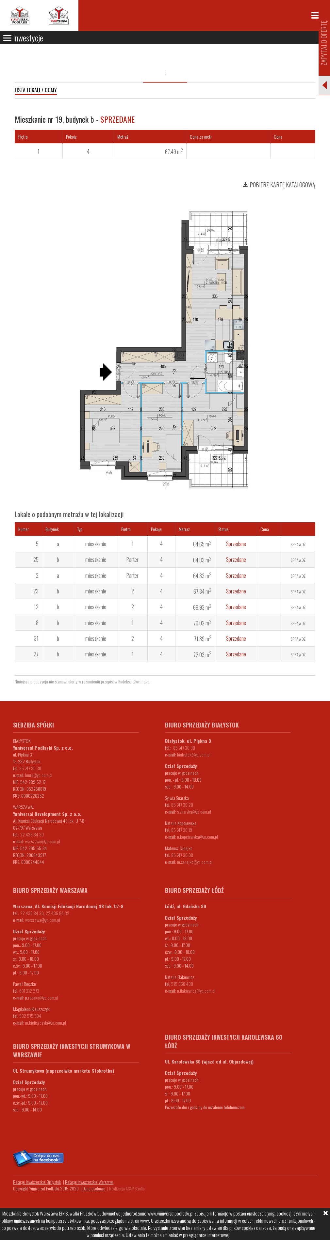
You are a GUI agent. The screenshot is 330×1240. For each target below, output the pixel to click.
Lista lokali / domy (36, 90)
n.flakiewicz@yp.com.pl (196, 990)
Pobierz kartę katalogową (279, 184)
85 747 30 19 (181, 829)
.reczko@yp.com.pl (42, 997)
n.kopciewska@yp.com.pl (197, 836)
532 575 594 (30, 1015)
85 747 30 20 (182, 804)
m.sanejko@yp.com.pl (194, 861)
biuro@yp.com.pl (38, 775)
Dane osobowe (94, 1188)
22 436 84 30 (32, 834)
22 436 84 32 (57, 913)
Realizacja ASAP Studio (127, 1188)
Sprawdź (298, 544)
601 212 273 (29, 990)
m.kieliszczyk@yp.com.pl (45, 1022)
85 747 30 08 (182, 854)
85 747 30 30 (30, 768)
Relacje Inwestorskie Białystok (37, 1182)
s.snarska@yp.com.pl (194, 811)
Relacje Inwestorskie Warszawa (89, 1182)
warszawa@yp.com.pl (42, 841)
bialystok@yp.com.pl (193, 754)
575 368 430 (182, 983)
